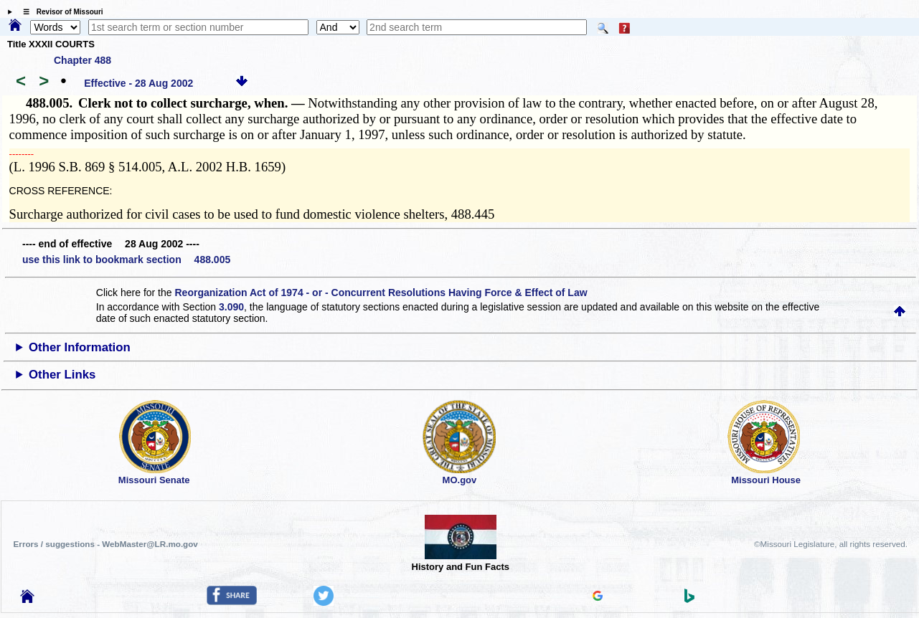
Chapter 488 (82, 60)
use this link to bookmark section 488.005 (126, 259)
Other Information (80, 347)
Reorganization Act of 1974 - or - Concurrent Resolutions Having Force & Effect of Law (380, 292)
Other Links (62, 374)
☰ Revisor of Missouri (59, 12)
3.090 (231, 307)
